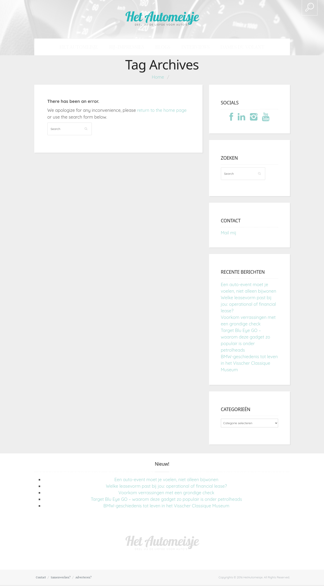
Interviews (187, 47)
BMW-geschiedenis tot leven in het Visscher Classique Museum (249, 364)
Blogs (163, 47)
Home (158, 78)
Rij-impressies (136, 47)
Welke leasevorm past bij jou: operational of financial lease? (248, 305)
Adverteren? (88, 578)
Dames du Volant (222, 47)
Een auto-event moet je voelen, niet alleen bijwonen (166, 480)
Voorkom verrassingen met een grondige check (166, 493)
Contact (42, 578)
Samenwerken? (63, 578)
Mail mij (228, 234)
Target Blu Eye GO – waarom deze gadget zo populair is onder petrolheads (166, 500)
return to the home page (162, 111)
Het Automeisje (162, 16)
